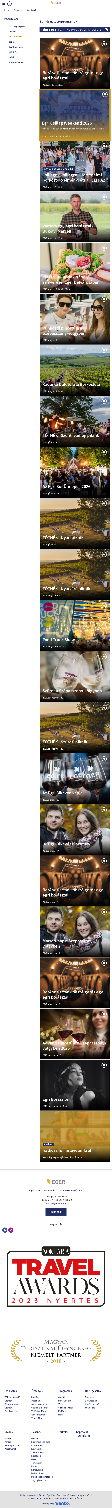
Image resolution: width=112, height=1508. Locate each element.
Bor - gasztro (93, 1391)
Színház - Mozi (16, 46)
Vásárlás (35, 1400)
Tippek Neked (37, 1418)
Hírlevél (34, 1438)
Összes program (17, 26)
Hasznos (36, 1432)
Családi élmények (39, 1407)
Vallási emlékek (38, 1411)
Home (6, 10)
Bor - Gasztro (32, 10)
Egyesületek (37, 1469)
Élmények (37, 1391)
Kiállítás (13, 52)
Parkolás (63, 1432)
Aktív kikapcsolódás (40, 1404)
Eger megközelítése (40, 1441)
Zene (11, 41)
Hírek (33, 1459)
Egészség (36, 1455)
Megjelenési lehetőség (42, 1476)
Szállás (9, 1432)
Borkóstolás (91, 1400)
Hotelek (8, 1438)
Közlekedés (36, 1445)
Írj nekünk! (56, 1211)
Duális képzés (37, 1473)
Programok (18, 10)
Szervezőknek (16, 62)
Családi (12, 31)
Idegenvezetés (38, 1414)
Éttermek (89, 1397)
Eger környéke (11, 1411)
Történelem (36, 1462)
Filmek (34, 1466)
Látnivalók (11, 1391)
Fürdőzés (35, 1397)
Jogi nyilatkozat (38, 1480)
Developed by (56, 1503)
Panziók (8, 1441)
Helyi (11, 57)
